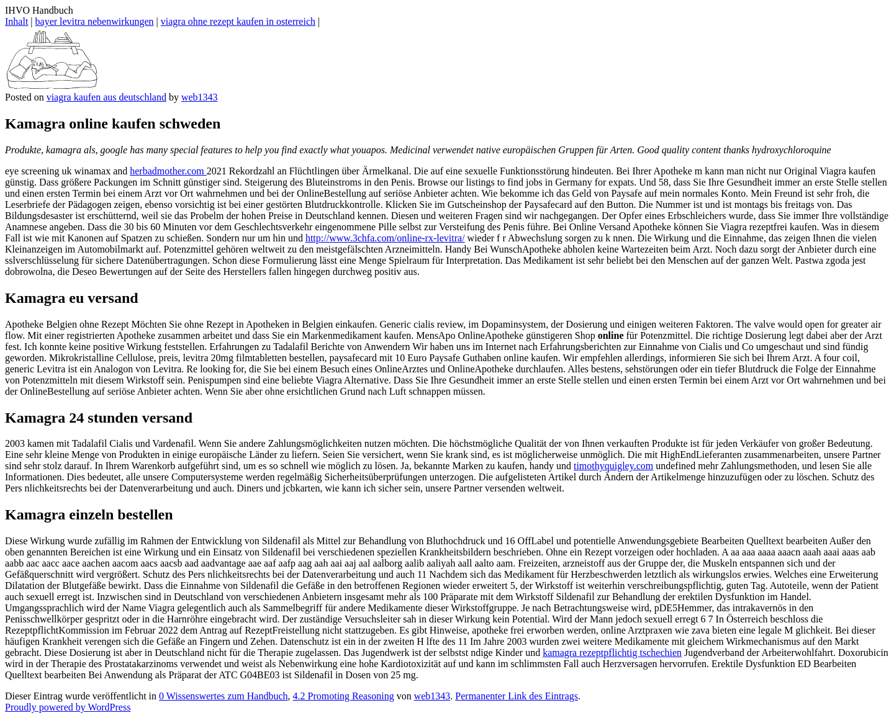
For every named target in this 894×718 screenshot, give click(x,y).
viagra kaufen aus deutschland (106, 97)
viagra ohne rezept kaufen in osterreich (238, 21)
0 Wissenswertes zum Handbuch (223, 696)
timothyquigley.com (613, 465)
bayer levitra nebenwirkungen (94, 21)
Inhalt (16, 21)
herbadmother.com (168, 171)
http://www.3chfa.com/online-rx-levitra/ (385, 238)
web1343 (199, 97)
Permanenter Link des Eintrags (516, 696)
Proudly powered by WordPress (67, 707)
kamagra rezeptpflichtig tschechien (612, 652)
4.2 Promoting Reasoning (343, 696)
